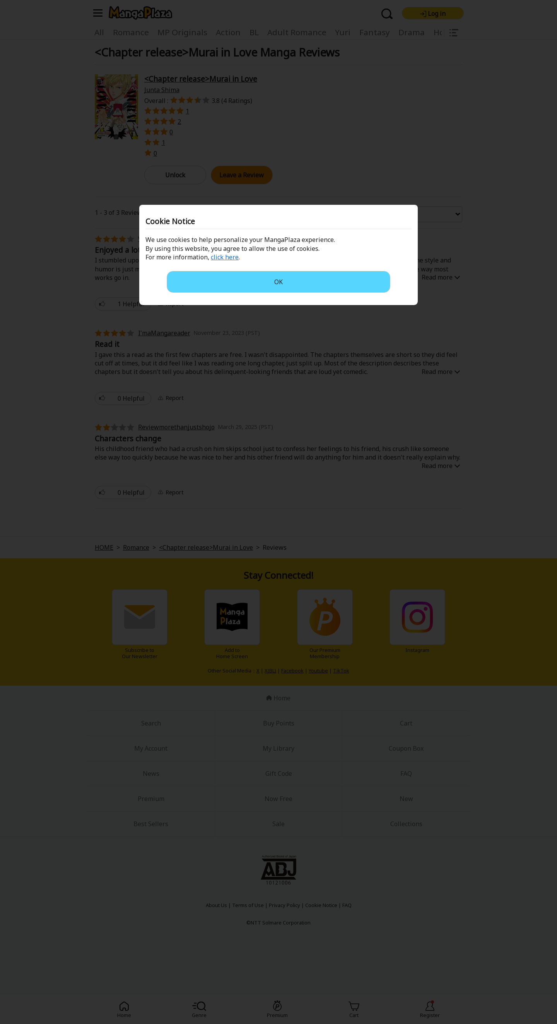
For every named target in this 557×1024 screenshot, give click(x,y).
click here (225, 257)
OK (278, 282)
